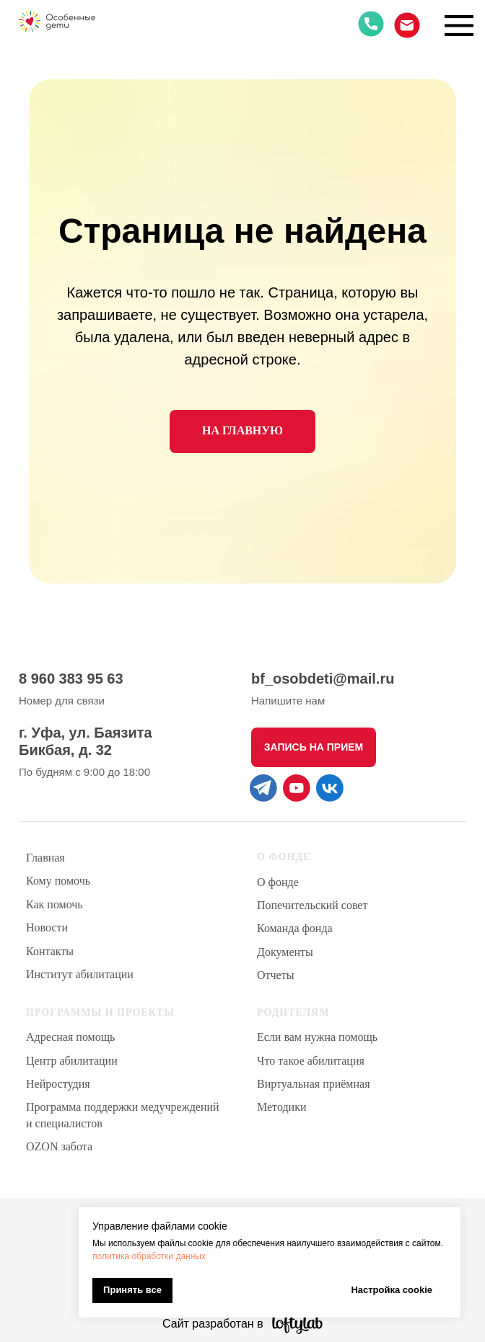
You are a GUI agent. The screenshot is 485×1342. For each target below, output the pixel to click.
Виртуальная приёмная (313, 1084)
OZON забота (59, 1146)
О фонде (278, 882)
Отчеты (275, 975)
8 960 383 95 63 (71, 678)
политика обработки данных (149, 1256)
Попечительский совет (312, 905)
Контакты (50, 951)
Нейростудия (58, 1084)
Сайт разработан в (212, 1324)
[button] (313, 747)
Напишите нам (288, 700)
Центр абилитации (72, 1061)
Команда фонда (295, 928)
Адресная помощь (70, 1037)
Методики (281, 1107)
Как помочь (54, 904)
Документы (285, 952)
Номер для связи (62, 700)
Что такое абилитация (310, 1061)
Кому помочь (58, 880)
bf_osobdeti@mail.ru (322, 678)
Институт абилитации (80, 974)
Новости (47, 927)
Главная (45, 857)
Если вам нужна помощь (317, 1037)
